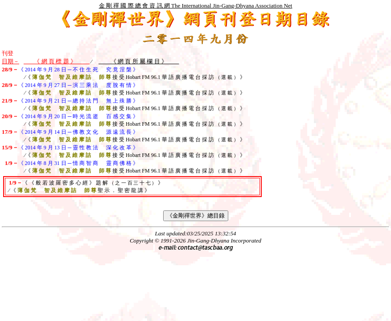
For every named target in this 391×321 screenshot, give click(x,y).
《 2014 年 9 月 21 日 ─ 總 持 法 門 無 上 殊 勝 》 (78, 101)
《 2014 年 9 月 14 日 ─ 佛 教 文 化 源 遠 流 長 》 (78, 132)
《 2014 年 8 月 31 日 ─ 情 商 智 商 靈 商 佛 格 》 (78, 163)
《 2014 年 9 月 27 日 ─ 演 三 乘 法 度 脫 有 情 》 (78, 85)
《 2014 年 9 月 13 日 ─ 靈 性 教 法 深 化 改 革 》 (78, 147)
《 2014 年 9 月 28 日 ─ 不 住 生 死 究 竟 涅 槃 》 (78, 69)
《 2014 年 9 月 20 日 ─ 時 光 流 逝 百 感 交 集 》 (78, 116)
